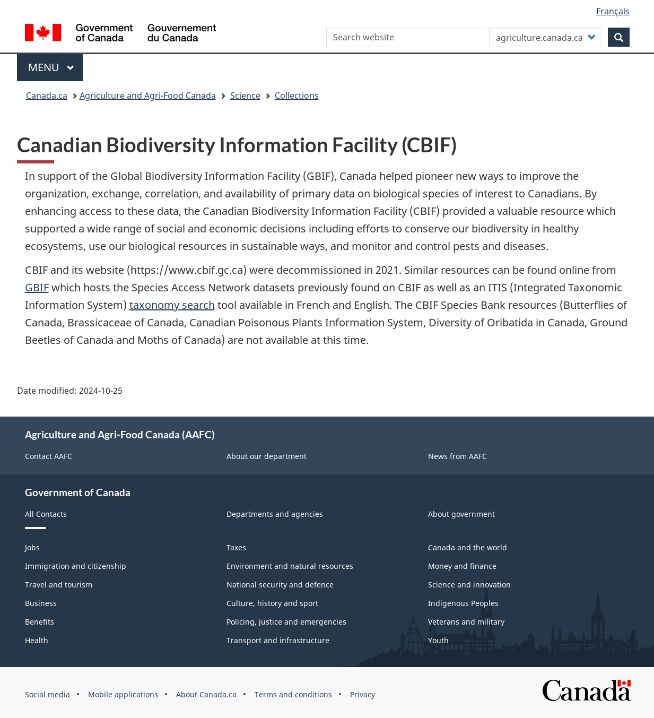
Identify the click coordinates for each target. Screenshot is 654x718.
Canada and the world (467, 547)
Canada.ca (46, 95)
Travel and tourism (58, 584)
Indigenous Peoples (463, 603)
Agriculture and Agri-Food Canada (148, 95)
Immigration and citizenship (75, 566)
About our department (266, 456)
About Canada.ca (206, 694)
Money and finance (462, 566)
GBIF (37, 287)
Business (41, 603)
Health (36, 640)
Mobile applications (123, 694)
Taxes (236, 547)
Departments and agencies (274, 514)
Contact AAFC (48, 456)
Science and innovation (469, 584)
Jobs (32, 547)
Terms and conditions (293, 694)
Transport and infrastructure (277, 640)
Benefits (39, 622)
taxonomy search (172, 305)
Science (245, 95)
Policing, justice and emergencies (286, 622)
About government (461, 514)
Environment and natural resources (289, 566)
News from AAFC (457, 456)
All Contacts (46, 514)
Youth (438, 640)
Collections (297, 95)
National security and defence (280, 584)
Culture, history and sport (272, 603)
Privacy (362, 694)
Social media (47, 694)
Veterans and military (466, 622)
